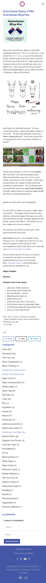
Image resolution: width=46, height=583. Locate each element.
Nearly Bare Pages (11, 486)
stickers (7, 411)
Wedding (7, 490)
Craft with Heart (10, 445)
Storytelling (8, 449)
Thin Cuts (8, 357)
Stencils (7, 494)
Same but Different (11, 507)
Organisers (8, 407)
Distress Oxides (10, 482)
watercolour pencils (12, 424)
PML (5, 403)
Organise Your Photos (13, 440)
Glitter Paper (9, 461)
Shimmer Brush (10, 457)
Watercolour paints (12, 428)
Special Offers (10, 436)
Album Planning (10, 366)
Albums (7, 415)
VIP (5, 453)
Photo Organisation (12, 362)
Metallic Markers (10, 473)
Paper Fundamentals (13, 382)
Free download (10, 498)
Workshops (8, 420)
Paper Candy (9, 465)
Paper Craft (9, 378)
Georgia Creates (14, 263)
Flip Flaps (8, 395)
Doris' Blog (17, 56)
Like (4, 332)
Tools (6, 399)
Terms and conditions (23, 553)
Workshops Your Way (11, 322)
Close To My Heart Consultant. (19, 249)
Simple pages (9, 386)
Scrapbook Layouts (16, 319)
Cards (6, 349)
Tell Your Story (10, 478)
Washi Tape (8, 391)
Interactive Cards (11, 469)
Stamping (9, 353)
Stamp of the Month (30, 319)
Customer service (23, 549)
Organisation (9, 502)
